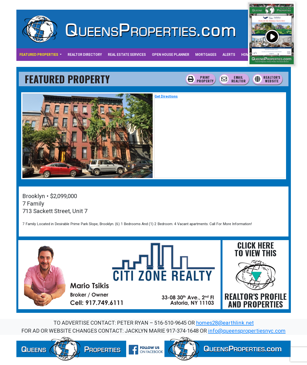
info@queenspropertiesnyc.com (247, 331)
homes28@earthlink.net (225, 323)
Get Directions (166, 96)
